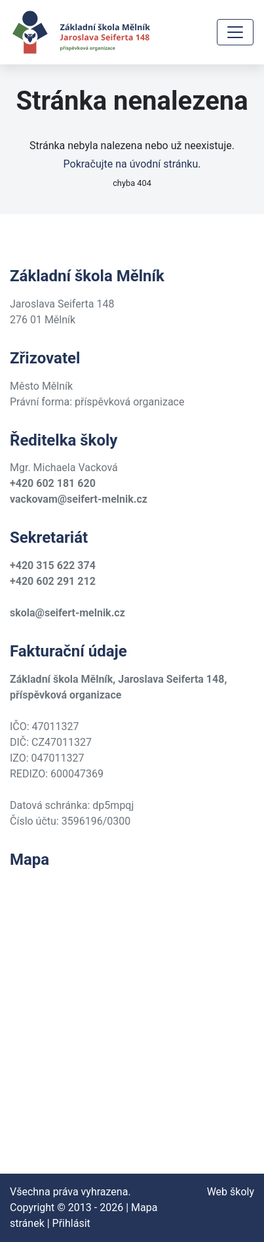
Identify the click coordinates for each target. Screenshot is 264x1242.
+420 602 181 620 (53, 483)
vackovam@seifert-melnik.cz (78, 499)
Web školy (230, 1191)
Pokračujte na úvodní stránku (131, 164)
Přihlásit (71, 1223)
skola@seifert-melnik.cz (67, 613)
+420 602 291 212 (53, 581)
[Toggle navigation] (235, 32)
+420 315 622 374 (53, 565)
